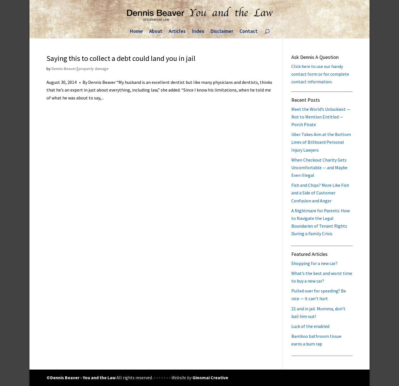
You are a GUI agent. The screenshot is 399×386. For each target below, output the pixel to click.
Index (198, 31)
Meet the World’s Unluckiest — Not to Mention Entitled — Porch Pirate (320, 116)
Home (136, 31)
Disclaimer (222, 31)
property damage (93, 68)
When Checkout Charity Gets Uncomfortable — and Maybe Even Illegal (319, 167)
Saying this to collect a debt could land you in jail (121, 58)
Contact (248, 31)
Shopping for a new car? (314, 263)
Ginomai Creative (210, 377)
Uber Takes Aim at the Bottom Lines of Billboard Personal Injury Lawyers (321, 142)
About (155, 31)
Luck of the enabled (310, 326)
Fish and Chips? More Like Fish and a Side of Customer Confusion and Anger (320, 192)
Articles (177, 31)
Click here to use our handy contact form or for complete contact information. (320, 73)
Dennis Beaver (64, 68)
